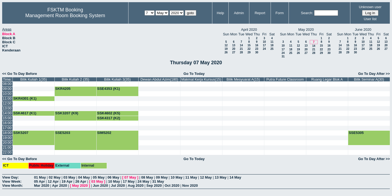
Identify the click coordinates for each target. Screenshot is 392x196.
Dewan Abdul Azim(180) (159, 79)
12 (226, 45)
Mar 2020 (41, 185)
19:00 (7, 138)
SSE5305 (356, 133)
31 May (158, 181)
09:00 (7, 89)
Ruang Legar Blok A (327, 79)
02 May (54, 177)
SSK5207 (21, 133)
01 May (40, 177)
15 (248, 45)
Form (279, 13)
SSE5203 (62, 133)
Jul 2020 (118, 185)
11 (271, 41)
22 (248, 48)
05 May (99, 177)
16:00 (7, 123)
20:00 (7, 142)
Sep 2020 (154, 185)
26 (226, 52)
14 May (235, 177)
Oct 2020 (172, 185)
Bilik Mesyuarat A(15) (243, 79)
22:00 (7, 152)
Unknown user (370, 7)
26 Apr (80, 181)
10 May (176, 177)
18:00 (7, 133)
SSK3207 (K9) (66, 113)
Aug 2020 (135, 185)
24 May (143, 181)
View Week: (12, 181)
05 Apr (39, 181)
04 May (84, 177)
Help (220, 13)
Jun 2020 (100, 185)
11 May (191, 177)
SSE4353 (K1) (108, 89)
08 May (147, 177)
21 (241, 48)
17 (264, 45)
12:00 (7, 103)
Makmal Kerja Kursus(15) (201, 79)
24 (264, 48)
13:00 (7, 108)
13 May (220, 177)
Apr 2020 (59, 185)
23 (256, 48)
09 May (162, 177)
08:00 (7, 84)
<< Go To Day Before (19, 74)
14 (241, 45)
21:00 (7, 147)
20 (233, 48)
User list (370, 19)
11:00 (7, 98)
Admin (239, 13)
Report (260, 13)
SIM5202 (104, 133)
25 (271, 48)
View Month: (12, 185)
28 (241, 52)
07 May (130, 177)
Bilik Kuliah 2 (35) (75, 79)
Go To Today (194, 74)
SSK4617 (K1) (24, 113)
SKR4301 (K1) (24, 98)
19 (226, 48)
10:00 (7, 93)
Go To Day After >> (374, 74)
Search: (307, 13)
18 (271, 45)
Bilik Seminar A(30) (369, 79)
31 (282, 56)
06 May (113, 177)
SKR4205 (63, 89)
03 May (69, 177)
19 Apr (67, 181)
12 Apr (53, 181)
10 (264, 41)
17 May (128, 181)
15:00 (7, 118)
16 (256, 45)
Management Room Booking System (65, 15)
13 (233, 45)
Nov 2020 (190, 185)
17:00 (7, 128)
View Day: (10, 177)
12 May (206, 177)
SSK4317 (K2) (108, 118)
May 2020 (80, 185)
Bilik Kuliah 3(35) (117, 79)
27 (233, 52)
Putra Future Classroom (285, 79)
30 (256, 52)
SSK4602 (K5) (108, 113)
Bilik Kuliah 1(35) (33, 79)
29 (248, 52)
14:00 (7, 113)
